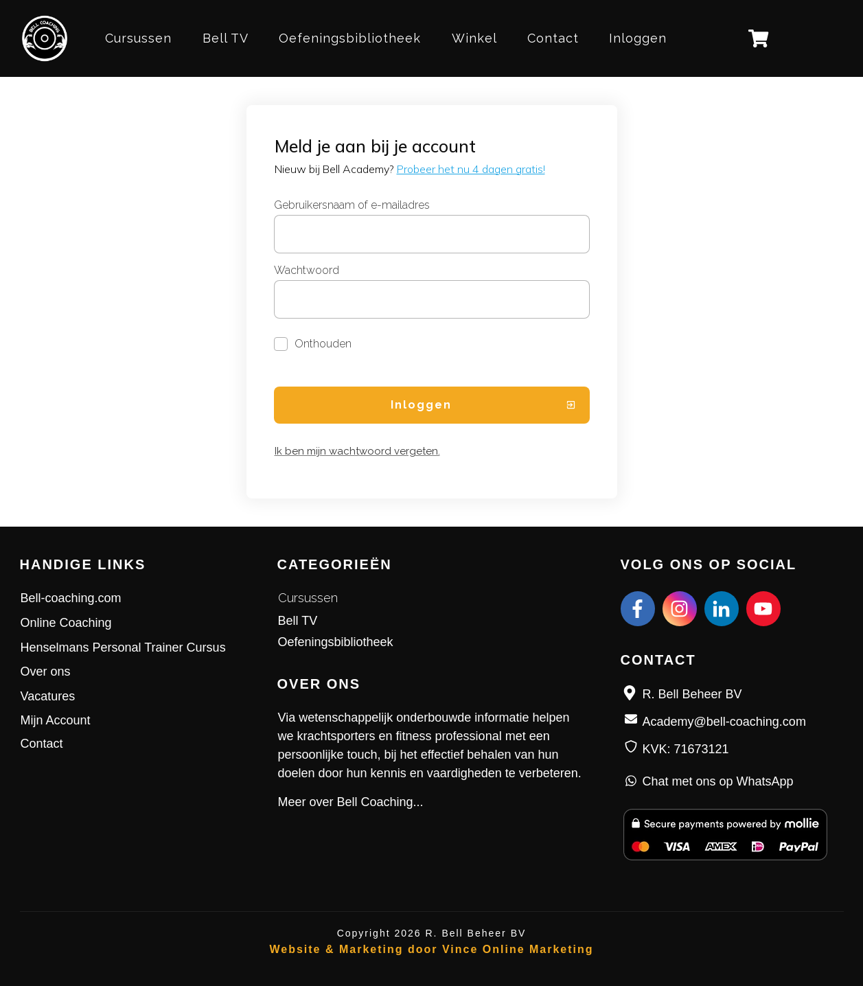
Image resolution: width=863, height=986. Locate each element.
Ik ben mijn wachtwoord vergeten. (357, 451)
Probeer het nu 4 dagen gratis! (471, 169)
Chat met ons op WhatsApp (718, 781)
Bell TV (298, 621)
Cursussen (308, 598)
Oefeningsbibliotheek (335, 642)
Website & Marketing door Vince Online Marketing (431, 949)
